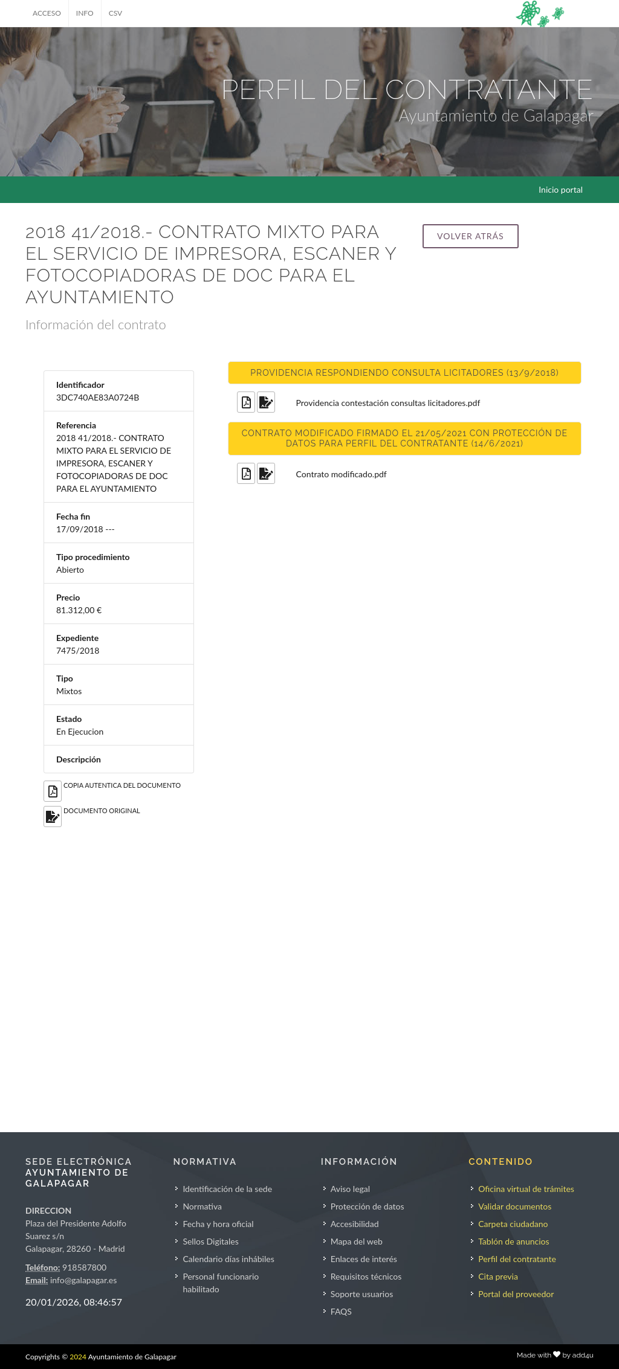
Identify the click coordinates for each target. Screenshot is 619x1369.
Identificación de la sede (227, 1189)
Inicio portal (561, 189)
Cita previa (498, 1276)
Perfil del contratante (517, 1259)
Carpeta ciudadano (513, 1224)
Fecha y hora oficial (218, 1224)
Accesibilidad (355, 1224)
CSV (116, 13)
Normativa (202, 1206)
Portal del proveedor (516, 1294)
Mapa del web (357, 1241)
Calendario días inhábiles (228, 1259)
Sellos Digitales (210, 1241)
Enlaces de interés (364, 1259)
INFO (85, 13)
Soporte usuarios (362, 1294)
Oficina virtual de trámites (526, 1189)
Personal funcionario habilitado (221, 1282)
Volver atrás (470, 236)
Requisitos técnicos (366, 1276)
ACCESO (47, 13)
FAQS (341, 1311)
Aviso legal (350, 1189)
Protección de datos (367, 1206)
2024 (78, 1356)
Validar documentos (514, 1206)
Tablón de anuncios (513, 1241)
